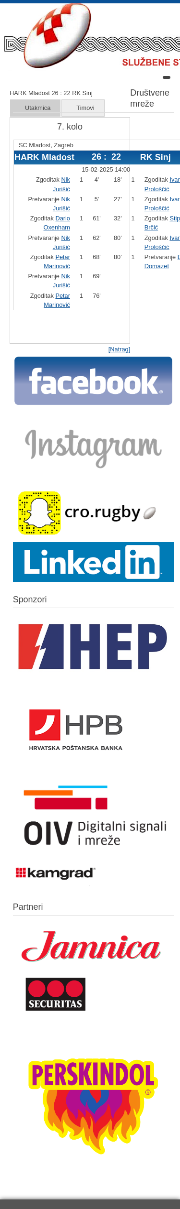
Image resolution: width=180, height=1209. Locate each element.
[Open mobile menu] (166, 77)
